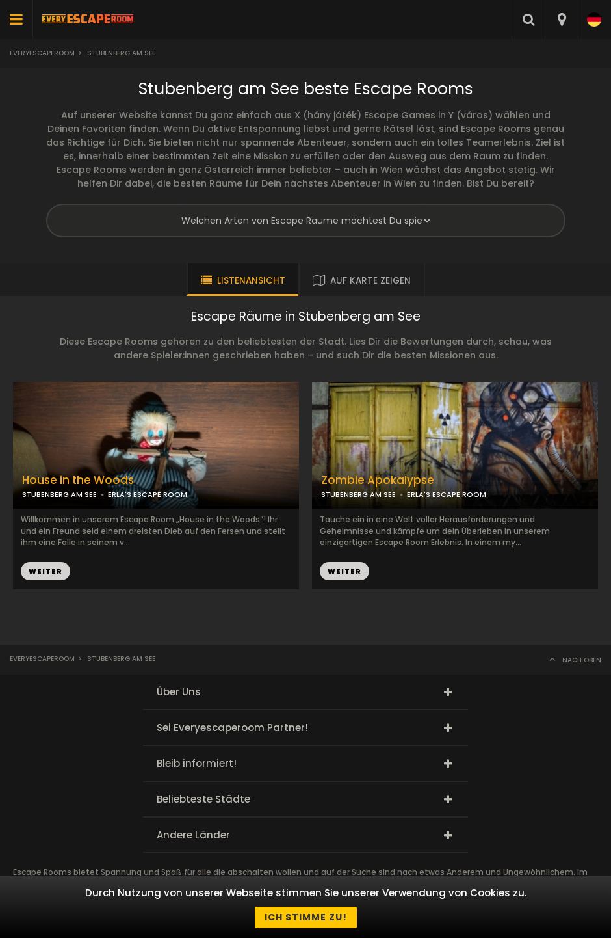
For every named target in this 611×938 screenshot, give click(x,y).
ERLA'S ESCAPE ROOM (147, 494)
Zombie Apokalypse (377, 480)
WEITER (45, 571)
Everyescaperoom (42, 53)
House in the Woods (78, 480)
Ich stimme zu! (306, 917)
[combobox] (561, 19)
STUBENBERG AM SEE (59, 494)
